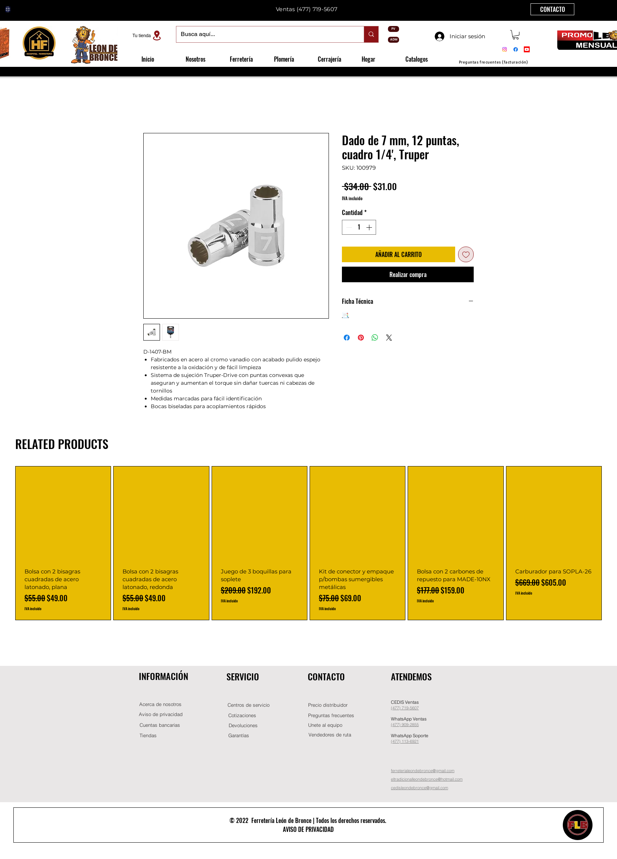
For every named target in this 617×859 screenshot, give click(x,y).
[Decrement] (348, 227)
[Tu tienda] (148, 35)
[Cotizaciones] (242, 715)
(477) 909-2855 (405, 724)
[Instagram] (504, 49)
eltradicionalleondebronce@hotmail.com (427, 779)
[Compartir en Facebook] (346, 337)
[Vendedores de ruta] (330, 735)
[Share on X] (389, 337)
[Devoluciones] (243, 725)
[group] (308, 543)
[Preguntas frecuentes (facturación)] (493, 62)
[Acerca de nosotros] (160, 704)
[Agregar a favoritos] (466, 254)
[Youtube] (527, 49)
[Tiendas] (148, 735)
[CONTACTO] (552, 9)
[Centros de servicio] (248, 705)
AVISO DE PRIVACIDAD (308, 829)
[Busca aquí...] (264, 34)
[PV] (393, 29)
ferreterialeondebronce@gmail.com (422, 770)
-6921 (413, 741)
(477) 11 (398, 741)
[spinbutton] (359, 227)
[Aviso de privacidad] (161, 714)
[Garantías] (239, 735)
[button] (515, 34)
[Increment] (370, 227)
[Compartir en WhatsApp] (374, 337)
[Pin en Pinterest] (360, 337)
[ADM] (393, 40)
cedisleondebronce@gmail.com (419, 787)
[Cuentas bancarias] (160, 725)
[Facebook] (516, 49)
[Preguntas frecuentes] (331, 715)
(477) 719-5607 (317, 9)
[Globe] (7, 9)
